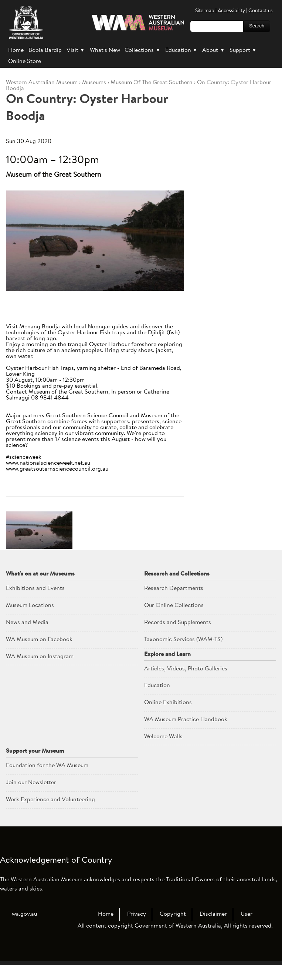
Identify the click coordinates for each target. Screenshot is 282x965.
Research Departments (173, 588)
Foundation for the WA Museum (47, 766)
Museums (94, 83)
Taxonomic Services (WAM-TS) (183, 640)
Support (243, 50)
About (213, 50)
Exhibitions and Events (35, 588)
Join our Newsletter (31, 783)
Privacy (136, 914)
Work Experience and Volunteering (50, 800)
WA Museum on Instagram (40, 657)
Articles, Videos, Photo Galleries (185, 669)
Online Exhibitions (168, 703)
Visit (76, 50)
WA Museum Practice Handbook (185, 720)
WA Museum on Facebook (39, 640)
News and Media (27, 623)
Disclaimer (213, 914)
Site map (204, 11)
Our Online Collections (174, 605)
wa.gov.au (24, 914)
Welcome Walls (163, 737)
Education (181, 50)
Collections (142, 50)
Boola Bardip (45, 50)
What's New (105, 50)
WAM (42, 83)
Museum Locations (30, 605)
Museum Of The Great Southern (152, 83)
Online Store (24, 61)
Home (16, 50)
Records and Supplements (177, 623)
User (246, 914)
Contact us (260, 11)
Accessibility (231, 11)
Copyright (173, 914)
